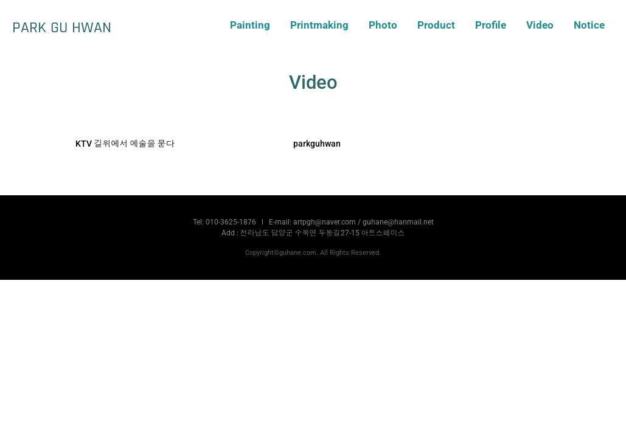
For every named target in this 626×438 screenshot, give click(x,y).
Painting (250, 25)
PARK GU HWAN (61, 27)
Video (540, 25)
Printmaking (319, 25)
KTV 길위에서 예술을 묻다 (124, 143)
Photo (383, 25)
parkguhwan (317, 143)
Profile (490, 25)
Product (436, 25)
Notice (589, 25)
